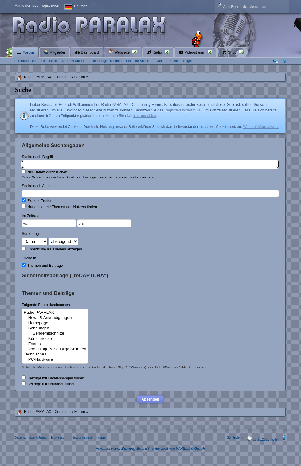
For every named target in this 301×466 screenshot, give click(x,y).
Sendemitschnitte (55, 333)
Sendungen (55, 328)
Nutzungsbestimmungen (89, 437)
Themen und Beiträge (42, 265)
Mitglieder (54, 52)
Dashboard (87, 52)
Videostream (192, 52)
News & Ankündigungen (55, 317)
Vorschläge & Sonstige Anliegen (55, 349)
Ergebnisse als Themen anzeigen (52, 249)
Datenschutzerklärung (30, 437)
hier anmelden (144, 116)
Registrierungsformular (182, 110)
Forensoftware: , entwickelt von (150, 448)
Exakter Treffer (37, 200)
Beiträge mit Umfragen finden (48, 383)
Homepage (55, 323)
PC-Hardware (55, 359)
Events (55, 344)
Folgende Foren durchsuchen (46, 305)
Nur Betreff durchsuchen (44, 171)
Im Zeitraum (31, 216)
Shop (229, 52)
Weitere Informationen (261, 127)
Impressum (59, 437)
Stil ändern (235, 437)
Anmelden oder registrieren (37, 5)
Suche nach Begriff (37, 157)
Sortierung (30, 233)
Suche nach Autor (36, 186)
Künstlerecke (55, 338)
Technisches (55, 354)
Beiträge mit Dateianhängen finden (53, 377)
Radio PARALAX (55, 312)
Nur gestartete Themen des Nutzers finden (59, 206)
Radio (155, 52)
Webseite (119, 52)
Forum (25, 52)
